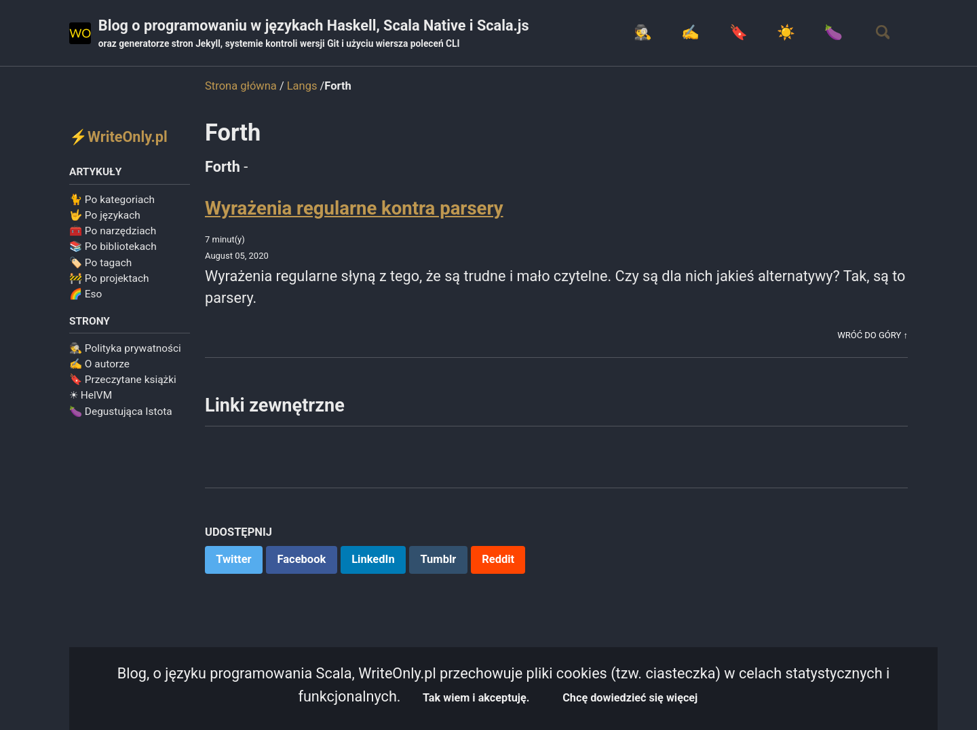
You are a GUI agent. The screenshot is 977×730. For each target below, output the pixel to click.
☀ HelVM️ (90, 396)
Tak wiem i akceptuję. (475, 697)
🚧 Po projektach (109, 279)
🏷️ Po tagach (100, 263)
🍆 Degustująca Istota (120, 412)
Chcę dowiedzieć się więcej (632, 697)
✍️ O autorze (99, 365)
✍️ (686, 32)
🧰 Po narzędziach (112, 231)
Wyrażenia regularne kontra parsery (354, 208)
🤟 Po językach (104, 216)
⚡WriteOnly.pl (119, 136)
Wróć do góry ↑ (872, 336)
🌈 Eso (85, 295)
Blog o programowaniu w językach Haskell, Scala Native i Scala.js (317, 35)
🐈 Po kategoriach (112, 200)
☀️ (782, 32)
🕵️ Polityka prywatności (125, 350)
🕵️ (638, 32)
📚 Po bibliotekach (113, 248)
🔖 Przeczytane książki (122, 381)
